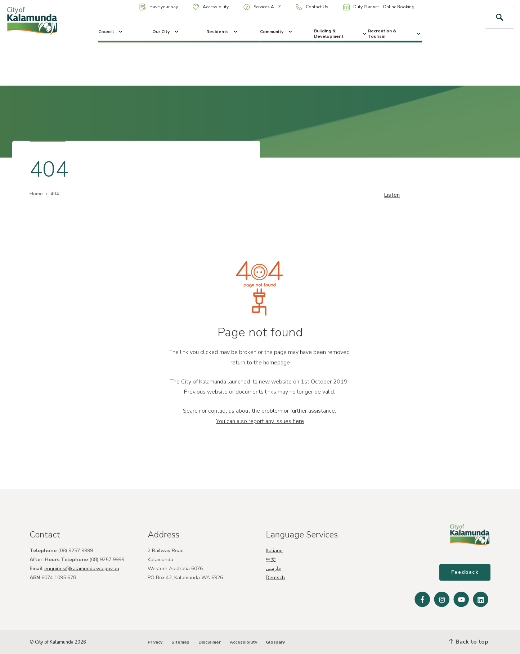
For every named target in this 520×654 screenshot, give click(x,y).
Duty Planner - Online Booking (378, 7)
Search (191, 411)
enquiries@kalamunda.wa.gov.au (81, 568)
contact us (221, 411)
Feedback (465, 572)
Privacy (155, 642)
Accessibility (211, 7)
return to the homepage (260, 363)
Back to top (468, 642)
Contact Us (312, 7)
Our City (166, 31)
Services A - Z (262, 7)
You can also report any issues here (260, 421)
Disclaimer (209, 642)
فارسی (273, 568)
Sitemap (180, 642)
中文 (271, 559)
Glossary (275, 642)
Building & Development (341, 33)
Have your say (158, 7)
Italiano (274, 550)
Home (36, 194)
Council (111, 31)
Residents (222, 31)
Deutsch (275, 577)
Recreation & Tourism (395, 33)
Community (276, 31)
